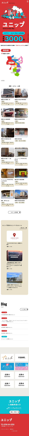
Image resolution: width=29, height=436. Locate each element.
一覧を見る (22, 227)
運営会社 (11, 429)
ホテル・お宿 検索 (14, 212)
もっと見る (24, 309)
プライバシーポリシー (5, 429)
